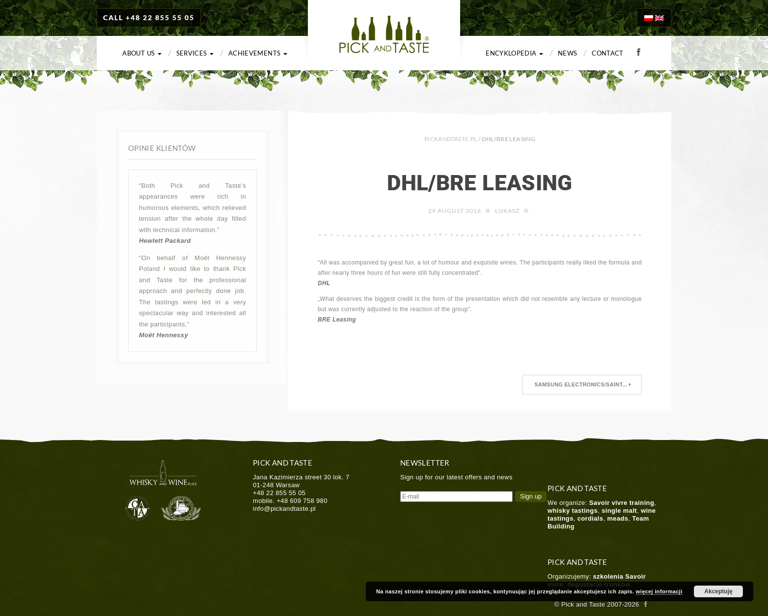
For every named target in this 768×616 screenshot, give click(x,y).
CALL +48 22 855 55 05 (148, 17)
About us (141, 53)
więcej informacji (659, 591)
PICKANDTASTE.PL (450, 139)
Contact (608, 53)
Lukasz (507, 210)
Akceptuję (718, 591)
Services (195, 53)
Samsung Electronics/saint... (582, 384)
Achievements (257, 53)
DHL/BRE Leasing (479, 183)
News (567, 53)
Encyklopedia (514, 53)
